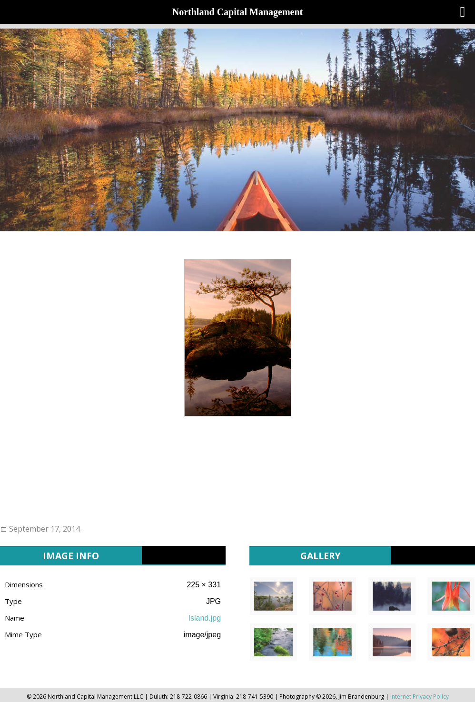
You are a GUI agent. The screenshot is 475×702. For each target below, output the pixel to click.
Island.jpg (204, 618)
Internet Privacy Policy (419, 696)
